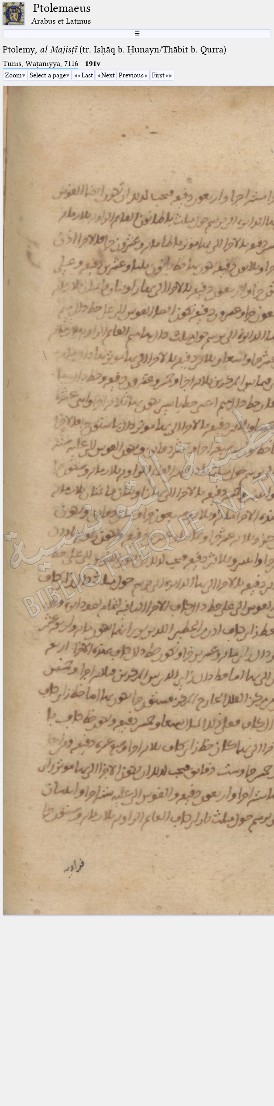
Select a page (48, 75)
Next (108, 75)
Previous (131, 75)
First (158, 75)
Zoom (13, 75)
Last (87, 75)
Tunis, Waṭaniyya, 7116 (40, 63)
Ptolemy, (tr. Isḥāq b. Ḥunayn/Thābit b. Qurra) (114, 49)
